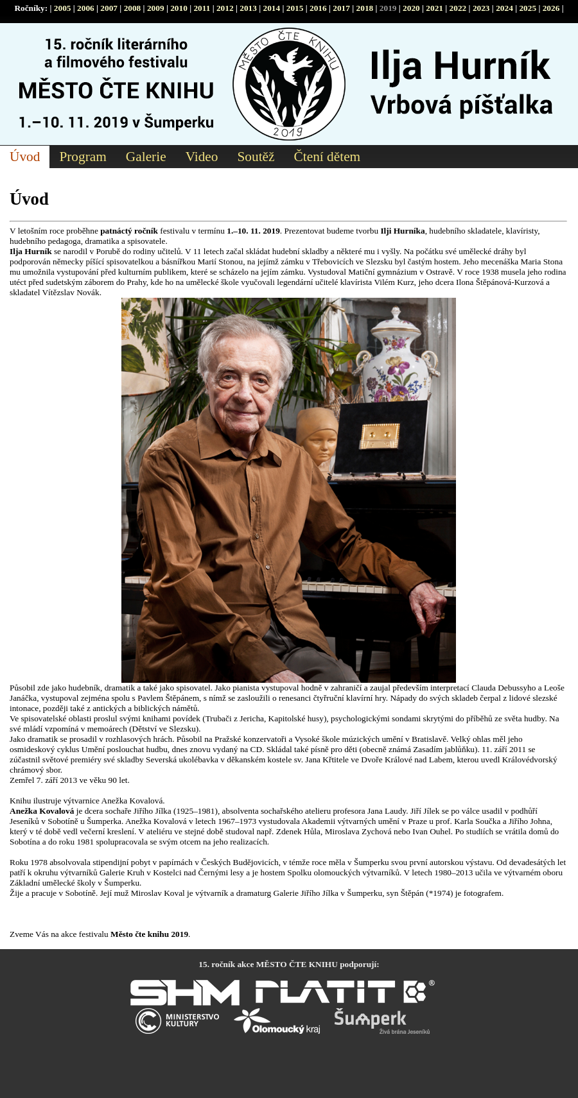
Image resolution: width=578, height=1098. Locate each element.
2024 (504, 8)
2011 (201, 8)
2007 (109, 8)
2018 (365, 8)
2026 (551, 8)
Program (82, 156)
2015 (295, 8)
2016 (318, 8)
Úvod (25, 156)
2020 (411, 8)
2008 (132, 8)
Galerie (146, 156)
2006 (85, 8)
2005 (62, 8)
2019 (388, 8)
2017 (341, 8)
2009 (155, 8)
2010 (179, 8)
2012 (225, 8)
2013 (248, 8)
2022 (458, 8)
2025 (527, 8)
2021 (434, 8)
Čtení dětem (327, 156)
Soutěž (255, 156)
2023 (481, 8)
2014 (271, 8)
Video (202, 156)
